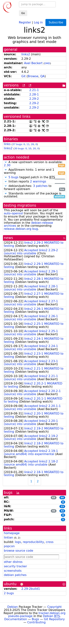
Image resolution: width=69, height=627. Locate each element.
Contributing (36, 622)
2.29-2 (34, 98)
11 (27, 144)
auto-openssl (13, 213)
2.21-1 (34, 90)
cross (49, 542)
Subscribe (56, 22)
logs (18, 542)
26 (32, 144)
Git (23, 76)
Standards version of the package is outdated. (34, 195)
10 (29, 148)
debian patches (15, 575)
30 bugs (19, 148)
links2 (25, 54)
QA (42, 76)
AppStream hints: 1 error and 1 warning (34, 171)
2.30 (7, 165)
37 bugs (17, 144)
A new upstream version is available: (34, 164)
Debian (12, 607)
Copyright (54, 607)
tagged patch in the (34, 177)
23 (62, 506)
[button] (6, 162)
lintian (8, 537)
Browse (33, 76)
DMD (47, 63)
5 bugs (13, 177)
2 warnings (38, 181)
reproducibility (33, 542)
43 (62, 511)
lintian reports (34, 181)
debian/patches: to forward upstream (34, 187)
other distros (13, 562)
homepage (12, 533)
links (7, 144)
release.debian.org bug (21, 229)
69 (53, 497)
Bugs (35, 619)
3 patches (40, 186)
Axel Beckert (33, 63)
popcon (9, 546)
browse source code (18, 550)
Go (23, 13)
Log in (38, 22)
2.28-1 (34, 94)
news (8, 238)
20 (34, 148)
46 (53, 511)
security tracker (15, 566)
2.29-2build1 (30, 589)
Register (25, 22)
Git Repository (54, 619)
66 (62, 497)
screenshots (13, 570)
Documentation (15, 619)
